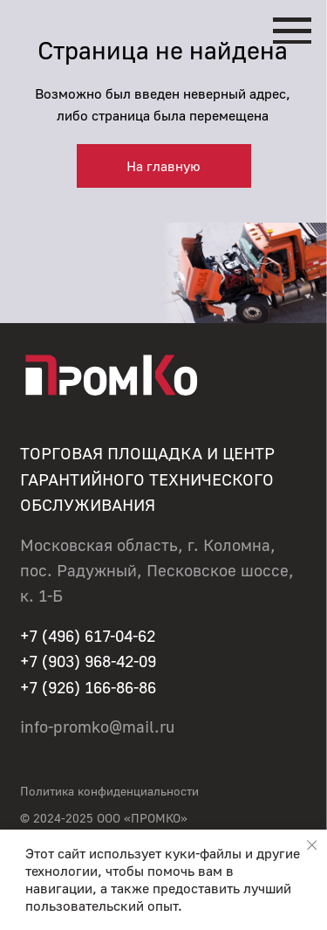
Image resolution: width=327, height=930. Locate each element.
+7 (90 (42, 661)
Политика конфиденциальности (109, 790)
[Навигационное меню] (292, 30)
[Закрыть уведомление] (312, 845)
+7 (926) (52, 687)
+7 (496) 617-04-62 (87, 635)
